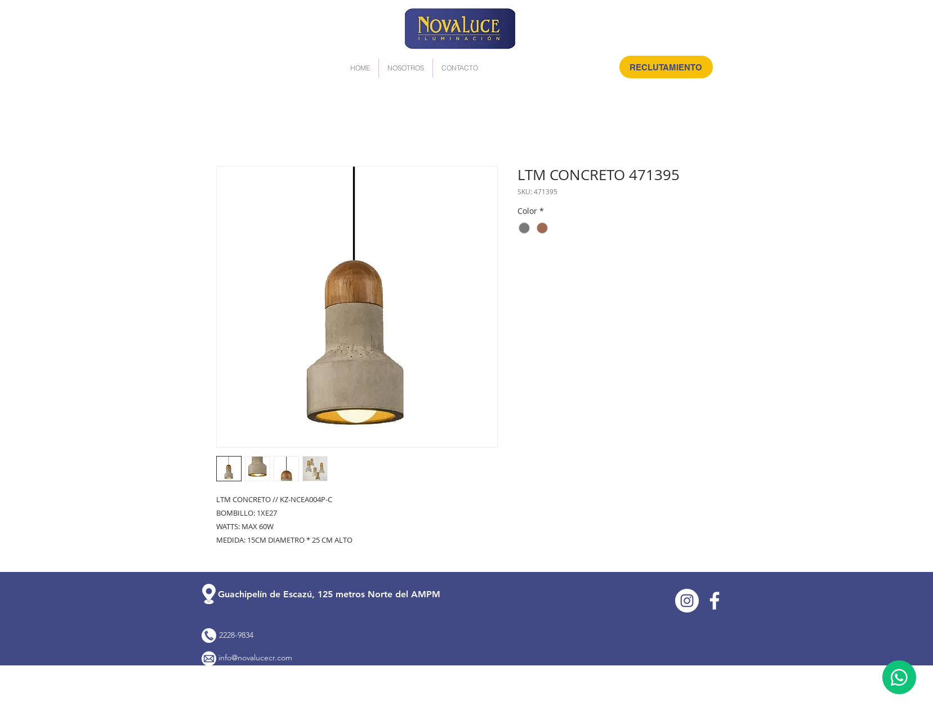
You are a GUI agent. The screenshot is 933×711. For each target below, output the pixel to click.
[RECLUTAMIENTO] (666, 67)
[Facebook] (714, 600)
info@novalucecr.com (255, 657)
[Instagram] (687, 600)
